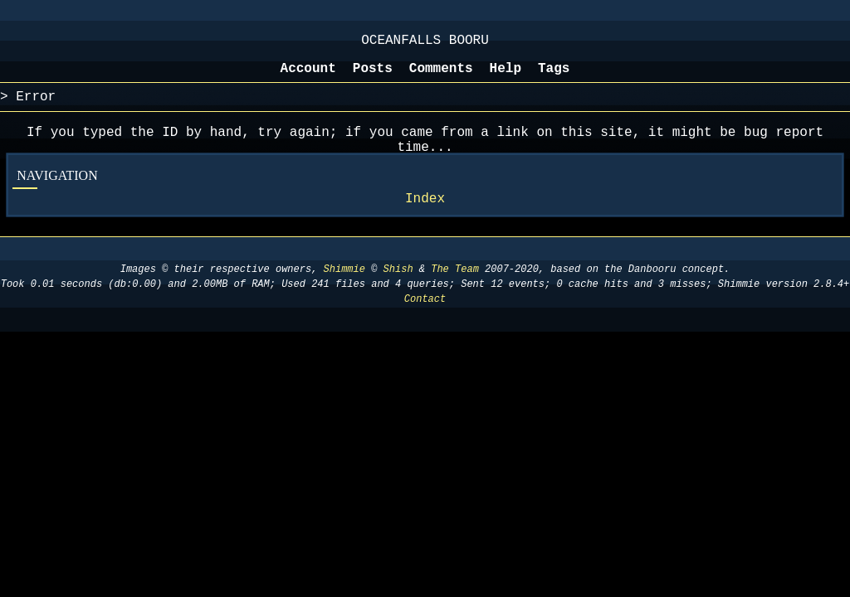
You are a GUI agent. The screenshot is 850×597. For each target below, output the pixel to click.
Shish (398, 289)
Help (505, 77)
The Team (455, 289)
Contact (425, 319)
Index (425, 217)
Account (308, 77)
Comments (441, 77)
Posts (373, 77)
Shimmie (344, 289)
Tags (553, 77)
